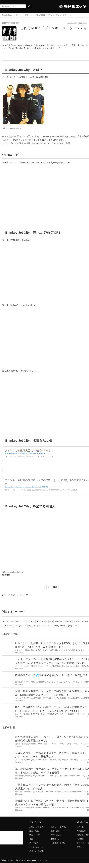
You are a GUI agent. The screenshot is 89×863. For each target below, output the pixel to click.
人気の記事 (81, 831)
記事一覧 (80, 827)
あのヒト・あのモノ (59, 827)
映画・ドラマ (34, 835)
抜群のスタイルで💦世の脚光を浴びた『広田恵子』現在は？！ (51, 675)
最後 (55, 587)
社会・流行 (55, 831)
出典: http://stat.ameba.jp (11, 128)
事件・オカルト (57, 835)
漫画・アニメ (34, 831)
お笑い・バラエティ (37, 827)
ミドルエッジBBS (58, 843)
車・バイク (33, 843)
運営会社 (80, 847)
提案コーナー (56, 839)
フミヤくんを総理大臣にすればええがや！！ (30, 450)
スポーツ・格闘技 (36, 851)
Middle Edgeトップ (9, 15)
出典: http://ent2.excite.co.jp (12, 572)
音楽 (26, 15)
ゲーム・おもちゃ (36, 847)
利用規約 (80, 839)
